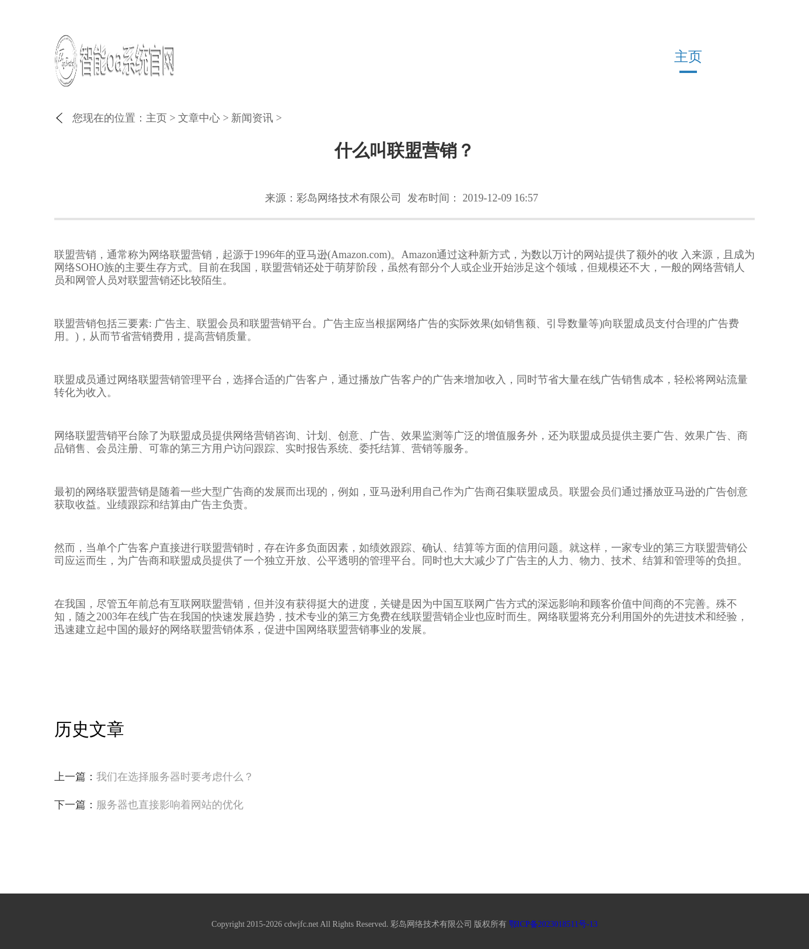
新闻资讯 (252, 118)
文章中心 (199, 118)
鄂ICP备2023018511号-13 (553, 924)
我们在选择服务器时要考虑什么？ (175, 777)
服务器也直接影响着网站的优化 (169, 805)
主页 (688, 56)
